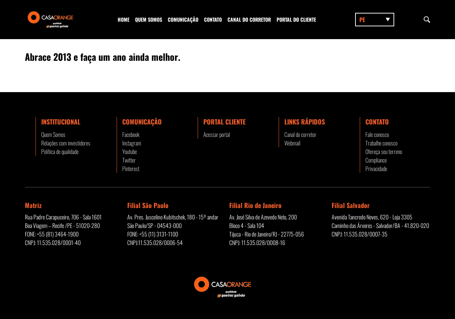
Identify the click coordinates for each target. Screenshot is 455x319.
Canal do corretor (249, 19)
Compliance (376, 160)
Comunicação (183, 19)
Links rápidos (304, 121)
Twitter (129, 160)
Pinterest (130, 168)
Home (123, 19)
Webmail (292, 143)
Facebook (130, 134)
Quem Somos (148, 19)
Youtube (129, 151)
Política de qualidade (60, 151)
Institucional (60, 121)
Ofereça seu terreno (383, 151)
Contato (213, 19)
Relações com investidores (65, 143)
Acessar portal (216, 134)
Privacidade (376, 168)
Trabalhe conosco (381, 143)
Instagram (131, 143)
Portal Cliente (224, 121)
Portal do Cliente (296, 19)
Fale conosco (377, 134)
